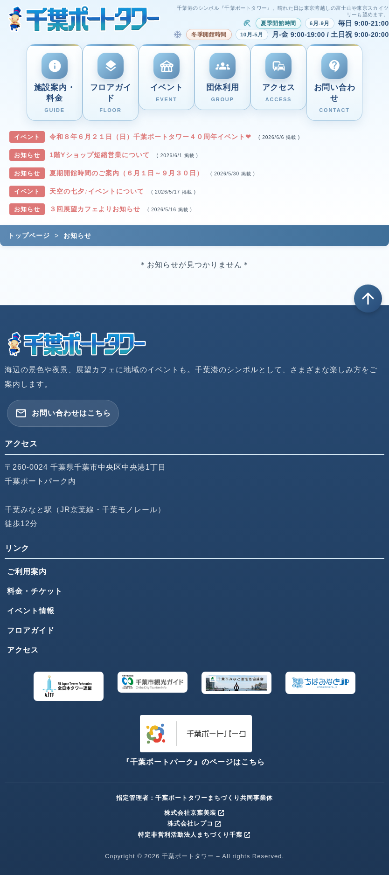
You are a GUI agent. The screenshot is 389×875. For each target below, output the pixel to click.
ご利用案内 (27, 572)
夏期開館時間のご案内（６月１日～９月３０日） (127, 173)
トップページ (29, 235)
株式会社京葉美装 (194, 812)
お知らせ (77, 235)
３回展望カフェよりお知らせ (96, 209)
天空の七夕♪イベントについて (97, 191)
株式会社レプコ (194, 823)
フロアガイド (31, 630)
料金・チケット (35, 591)
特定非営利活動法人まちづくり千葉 (194, 834)
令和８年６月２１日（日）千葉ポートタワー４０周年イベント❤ (151, 136)
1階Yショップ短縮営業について (100, 155)
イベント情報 (31, 611)
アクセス (23, 650)
